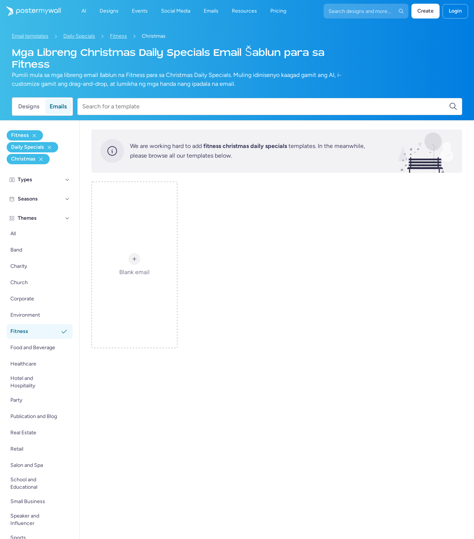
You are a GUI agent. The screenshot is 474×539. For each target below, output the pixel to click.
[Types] (67, 180)
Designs (28, 106)
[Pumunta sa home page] (30, 11)
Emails (58, 106)
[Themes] (67, 218)
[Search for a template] (265, 106)
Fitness (118, 36)
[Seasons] (67, 199)
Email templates (30, 36)
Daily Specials (79, 36)
